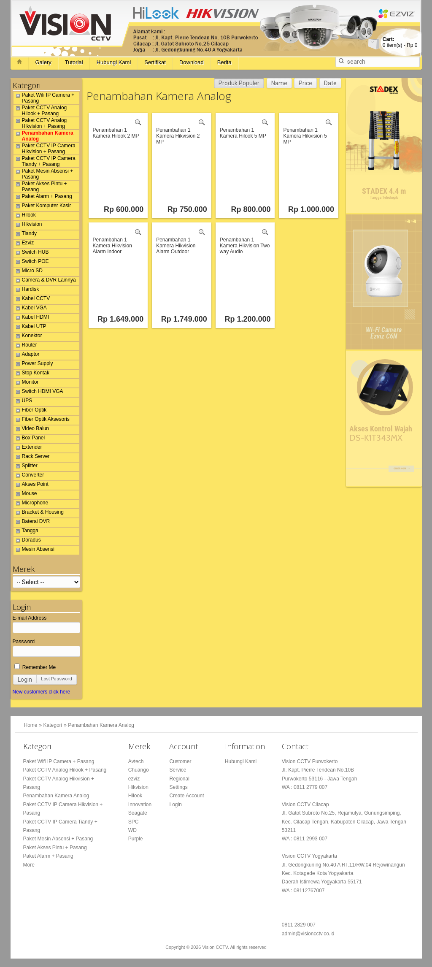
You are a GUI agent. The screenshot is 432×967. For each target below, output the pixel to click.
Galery (43, 62)
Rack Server (32, 457)
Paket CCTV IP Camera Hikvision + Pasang (45, 148)
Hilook (25, 216)
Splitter (26, 467)
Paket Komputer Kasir (42, 207)
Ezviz (24, 244)
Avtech (135, 761)
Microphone (31, 504)
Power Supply (33, 364)
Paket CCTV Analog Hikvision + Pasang (40, 123)
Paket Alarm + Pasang (43, 197)
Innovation (139, 804)
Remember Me (35, 667)
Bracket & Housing (39, 513)
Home (31, 725)
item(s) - (400, 42)
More (29, 865)
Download (191, 62)
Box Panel (29, 439)
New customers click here (41, 692)
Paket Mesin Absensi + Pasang (43, 174)
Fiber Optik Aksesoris (42, 420)
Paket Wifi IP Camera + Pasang (44, 98)
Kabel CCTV (32, 299)
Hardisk (26, 290)
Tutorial (74, 62)
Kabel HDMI (31, 318)
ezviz (134, 779)
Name (279, 83)
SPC (133, 822)
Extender (28, 448)
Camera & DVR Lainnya (45, 281)
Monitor (26, 383)
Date (330, 83)
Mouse (25, 494)
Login (25, 679)
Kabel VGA (30, 309)
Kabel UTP (30, 327)
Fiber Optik (30, 411)
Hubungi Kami (114, 62)
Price (305, 83)
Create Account (186, 796)
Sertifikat (155, 62)
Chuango (138, 770)
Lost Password (56, 679)
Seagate (137, 813)
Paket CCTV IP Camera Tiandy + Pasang (45, 161)
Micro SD (28, 272)
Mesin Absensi (34, 550)
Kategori (52, 725)
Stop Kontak (31, 374)
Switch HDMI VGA (38, 392)
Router (25, 346)
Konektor (28, 337)
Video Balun (31, 429)
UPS (23, 402)
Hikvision (28, 225)
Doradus (27, 541)
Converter (29, 476)
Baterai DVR (32, 522)
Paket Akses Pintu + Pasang (40, 186)
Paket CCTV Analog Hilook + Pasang (40, 110)
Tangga (26, 532)
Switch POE (31, 262)
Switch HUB (31, 253)
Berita (224, 62)
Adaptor (27, 355)
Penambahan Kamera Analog (43, 136)
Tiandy (25, 234)
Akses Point (31, 485)
